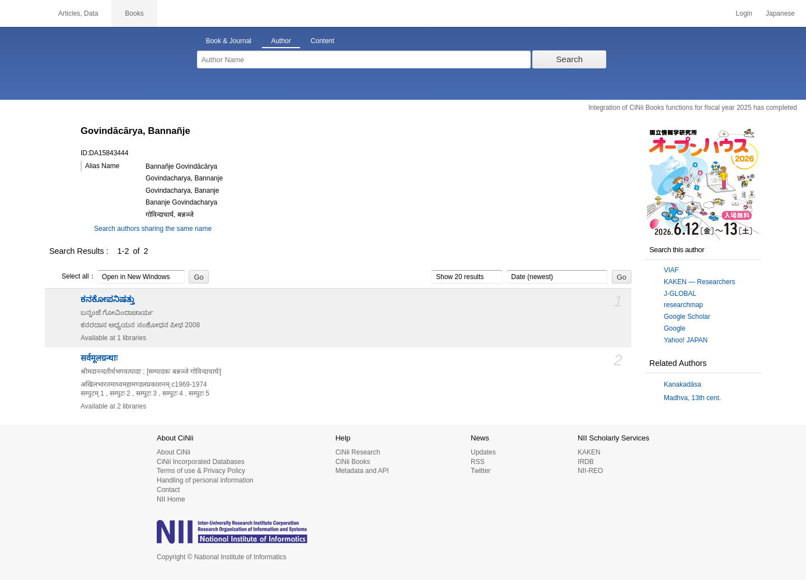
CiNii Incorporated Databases (201, 462)
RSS (478, 462)
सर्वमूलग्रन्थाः (99, 358)
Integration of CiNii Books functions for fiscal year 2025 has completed (692, 108)
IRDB (586, 462)
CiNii (22, 13)
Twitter (480, 471)
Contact (168, 490)
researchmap (683, 305)
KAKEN (589, 452)
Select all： (72, 277)
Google (675, 328)
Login (744, 13)
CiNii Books (352, 462)
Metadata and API (361, 471)
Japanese (780, 13)
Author (280, 41)
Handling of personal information (205, 480)
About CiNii (173, 452)
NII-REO (590, 471)
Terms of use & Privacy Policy (201, 471)
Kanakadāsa (682, 384)
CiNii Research (357, 452)
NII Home (171, 499)
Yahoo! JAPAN (685, 340)
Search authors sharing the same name (153, 229)
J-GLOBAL (680, 294)
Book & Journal (228, 41)
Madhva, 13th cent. (692, 398)
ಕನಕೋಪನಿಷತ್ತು (107, 299)
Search (569, 59)
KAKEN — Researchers (699, 282)
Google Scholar (687, 317)
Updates (483, 452)
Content (322, 41)
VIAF (671, 270)
